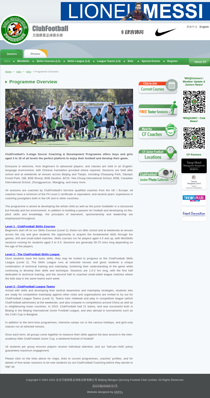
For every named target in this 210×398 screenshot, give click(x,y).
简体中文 (192, 26)
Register (172, 61)
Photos (35, 53)
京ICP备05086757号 (105, 385)
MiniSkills (23, 61)
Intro (18, 71)
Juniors (12, 53)
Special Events (151, 61)
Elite (130, 61)
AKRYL (118, 391)
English (204, 26)
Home (8, 71)
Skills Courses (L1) (48, 61)
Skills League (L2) (79, 61)
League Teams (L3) (108, 61)
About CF (200, 62)
